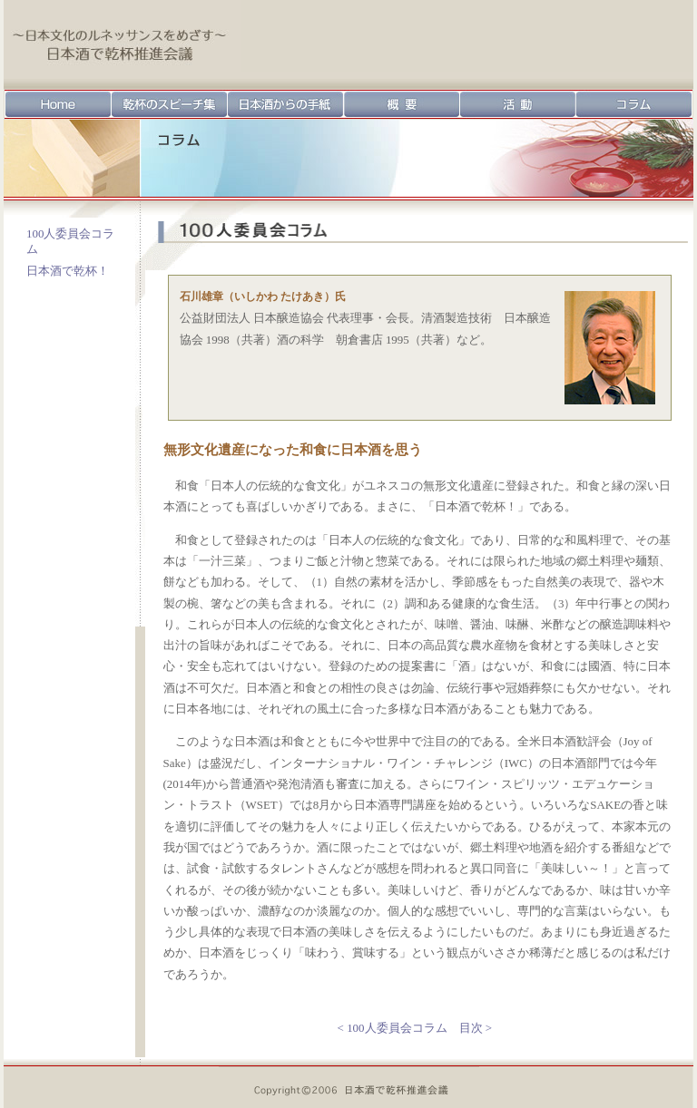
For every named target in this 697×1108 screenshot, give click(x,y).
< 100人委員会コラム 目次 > (415, 1028)
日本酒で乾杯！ (67, 270)
